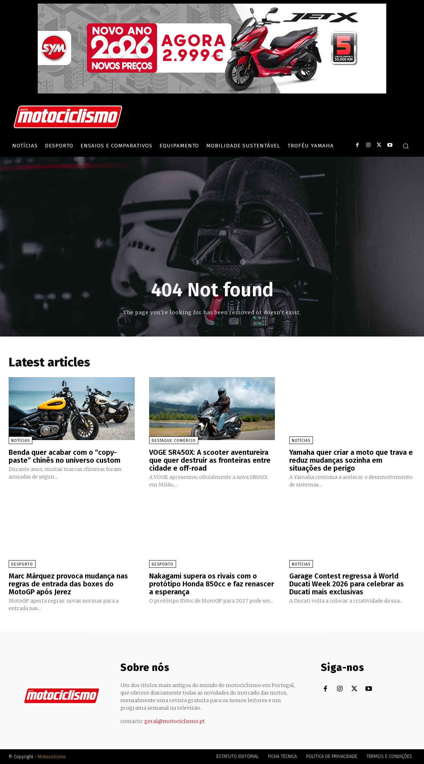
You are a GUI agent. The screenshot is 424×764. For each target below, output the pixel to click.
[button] (405, 146)
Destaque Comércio (174, 440)
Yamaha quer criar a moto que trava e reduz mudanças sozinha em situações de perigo (351, 460)
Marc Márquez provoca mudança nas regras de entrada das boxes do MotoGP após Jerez (68, 584)
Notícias (20, 440)
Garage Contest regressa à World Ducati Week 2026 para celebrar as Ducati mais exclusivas (346, 584)
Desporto (22, 564)
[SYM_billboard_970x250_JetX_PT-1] (212, 92)
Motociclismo (52, 756)
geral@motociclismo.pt (174, 721)
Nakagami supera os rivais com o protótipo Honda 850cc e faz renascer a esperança (211, 584)
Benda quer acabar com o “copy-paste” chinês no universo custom (64, 456)
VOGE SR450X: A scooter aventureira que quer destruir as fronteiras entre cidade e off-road (210, 460)
